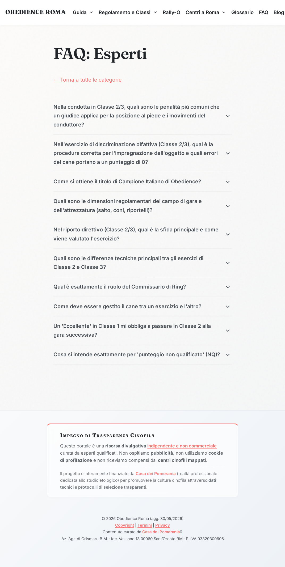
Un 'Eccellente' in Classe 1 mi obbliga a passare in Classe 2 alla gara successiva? (132, 330)
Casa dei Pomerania (161, 532)
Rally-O (171, 12)
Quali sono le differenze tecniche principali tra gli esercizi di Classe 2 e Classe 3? (128, 262)
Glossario (242, 12)
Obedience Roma (35, 12)
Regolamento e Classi (128, 12)
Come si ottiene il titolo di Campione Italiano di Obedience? (127, 181)
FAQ (263, 12)
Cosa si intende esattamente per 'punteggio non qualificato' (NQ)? (136, 354)
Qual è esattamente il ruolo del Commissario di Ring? (119, 287)
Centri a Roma (206, 12)
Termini (144, 525)
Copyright (124, 525)
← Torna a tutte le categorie (87, 80)
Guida (83, 12)
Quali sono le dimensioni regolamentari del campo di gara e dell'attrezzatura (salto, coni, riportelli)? (127, 205)
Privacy (162, 525)
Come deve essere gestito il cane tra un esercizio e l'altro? (127, 306)
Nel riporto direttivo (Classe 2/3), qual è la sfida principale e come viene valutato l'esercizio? (136, 234)
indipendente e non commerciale (182, 445)
